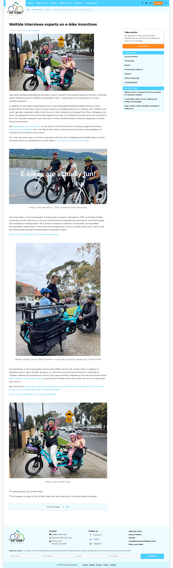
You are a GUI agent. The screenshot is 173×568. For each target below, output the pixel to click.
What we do (65, 3)
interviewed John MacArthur (27, 126)
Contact (112, 565)
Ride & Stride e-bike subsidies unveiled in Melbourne (142, 107)
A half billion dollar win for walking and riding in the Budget (141, 100)
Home (30, 3)
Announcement (131, 57)
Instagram (95, 544)
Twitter (94, 539)
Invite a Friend (135, 535)
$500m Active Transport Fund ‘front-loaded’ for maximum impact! (143, 93)
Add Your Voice (135, 531)
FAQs (105, 565)
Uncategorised (131, 82)
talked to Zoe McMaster (21, 129)
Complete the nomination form (142, 541)
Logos (85, 565)
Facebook (95, 535)
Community (129, 61)
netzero (128, 74)
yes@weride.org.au (59, 534)
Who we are (42, 3)
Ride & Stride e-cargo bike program (26, 378)
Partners (79, 3)
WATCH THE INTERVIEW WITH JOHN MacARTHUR (34, 234)
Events (127, 65)
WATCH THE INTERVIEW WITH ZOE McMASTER (32, 394)
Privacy (99, 565)
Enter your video (136, 544)
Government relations (134, 69)
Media (91, 565)
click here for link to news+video (73, 140)
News (53, 3)
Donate (158, 3)
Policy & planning (30, 31)
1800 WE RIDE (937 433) (62, 538)
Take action (91, 3)
